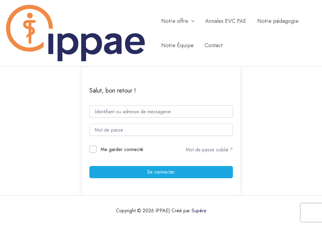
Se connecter (161, 171)
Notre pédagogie (278, 21)
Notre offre (178, 21)
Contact (214, 45)
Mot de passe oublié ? (209, 149)
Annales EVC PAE (225, 21)
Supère (199, 210)
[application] (191, 21)
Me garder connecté (122, 149)
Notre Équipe (177, 45)
